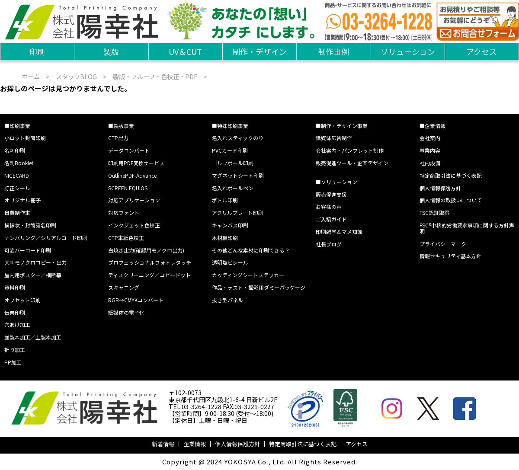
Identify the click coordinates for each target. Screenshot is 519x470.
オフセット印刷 (22, 300)
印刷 (37, 51)
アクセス (481, 51)
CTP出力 (118, 137)
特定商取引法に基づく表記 (451, 175)
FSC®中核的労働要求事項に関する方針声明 (467, 228)
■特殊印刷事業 (230, 125)
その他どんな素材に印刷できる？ (251, 250)
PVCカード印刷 (230, 150)
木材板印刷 (225, 237)
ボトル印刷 (225, 200)
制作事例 (333, 51)
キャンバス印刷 (230, 225)
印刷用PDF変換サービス (136, 162)
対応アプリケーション (134, 200)
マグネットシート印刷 (238, 175)
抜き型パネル (227, 300)
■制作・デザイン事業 (342, 125)
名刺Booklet (18, 162)
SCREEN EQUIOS (127, 188)
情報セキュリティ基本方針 (450, 255)
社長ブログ (329, 244)
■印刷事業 (17, 125)
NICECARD (16, 175)
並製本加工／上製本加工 (32, 337)
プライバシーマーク (443, 243)
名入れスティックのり (237, 137)
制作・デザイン (259, 51)
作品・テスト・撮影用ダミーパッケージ (258, 287)
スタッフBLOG (76, 76)
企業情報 (194, 444)
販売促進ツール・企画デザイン (352, 162)
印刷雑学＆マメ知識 (339, 231)
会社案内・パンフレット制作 (350, 150)
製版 (111, 51)
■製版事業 (121, 125)
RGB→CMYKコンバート (135, 300)
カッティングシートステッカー (248, 274)
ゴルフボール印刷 (232, 162)
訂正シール (17, 188)
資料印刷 (14, 287)
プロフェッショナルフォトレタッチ (149, 262)
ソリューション (408, 51)
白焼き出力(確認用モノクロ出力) (146, 250)
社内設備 (430, 162)
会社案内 (430, 137)
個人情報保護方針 (440, 188)
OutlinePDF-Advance (132, 175)
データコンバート (129, 150)
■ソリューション (336, 181)
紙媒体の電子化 (126, 312)
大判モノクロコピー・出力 (35, 262)
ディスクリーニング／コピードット (149, 274)
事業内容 (430, 150)
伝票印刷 (14, 312)
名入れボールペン (232, 188)
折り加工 (14, 349)
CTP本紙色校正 (126, 237)
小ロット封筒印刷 (25, 137)
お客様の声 (329, 206)
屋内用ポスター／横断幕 (32, 274)
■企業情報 (432, 125)
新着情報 (163, 444)
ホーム (31, 76)
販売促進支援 (331, 194)
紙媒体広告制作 (334, 137)
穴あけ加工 (17, 324)
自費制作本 (17, 212)
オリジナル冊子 (22, 200)
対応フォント (123, 212)
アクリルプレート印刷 (237, 212)
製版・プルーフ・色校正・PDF (155, 76)
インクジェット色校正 (134, 225)
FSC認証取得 (434, 212)
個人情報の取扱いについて (451, 200)
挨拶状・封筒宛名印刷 (30, 225)
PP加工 (13, 362)
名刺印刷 (14, 150)
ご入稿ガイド (331, 219)
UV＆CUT (185, 51)
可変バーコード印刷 (27, 250)
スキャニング (123, 287)
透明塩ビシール (230, 262)
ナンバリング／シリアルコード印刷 (45, 237)
